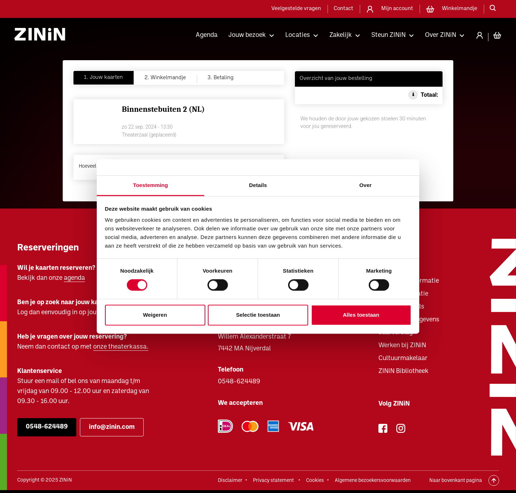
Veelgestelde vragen (296, 8)
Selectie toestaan (258, 315)
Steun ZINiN (388, 35)
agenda (74, 278)
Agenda (207, 35)
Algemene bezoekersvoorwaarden (373, 480)
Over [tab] (365, 185)
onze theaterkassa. (120, 347)
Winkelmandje (459, 8)
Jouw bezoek (247, 35)
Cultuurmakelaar (402, 358)
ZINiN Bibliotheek (403, 371)
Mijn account (397, 8)
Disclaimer (230, 480)
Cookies (315, 480)
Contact (343, 8)
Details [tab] (258, 185)
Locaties (297, 35)
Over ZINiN (440, 35)
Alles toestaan (361, 315)
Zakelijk (340, 35)
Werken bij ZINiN (402, 345)
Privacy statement (273, 480)
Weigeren (155, 315)
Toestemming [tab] (150, 185)
